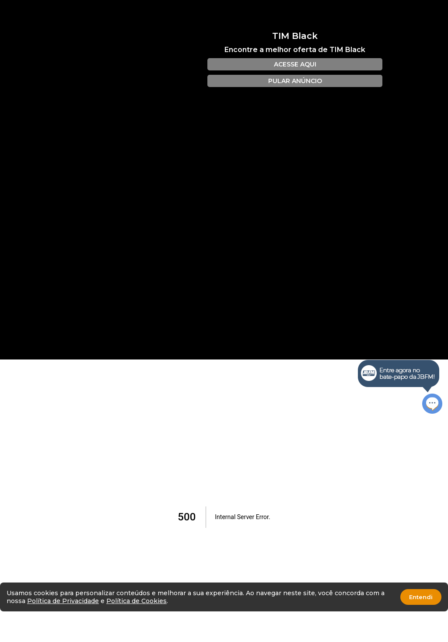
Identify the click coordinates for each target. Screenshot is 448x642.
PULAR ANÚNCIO (295, 81)
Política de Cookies (136, 601)
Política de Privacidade (63, 601)
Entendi (421, 596)
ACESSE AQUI (295, 64)
